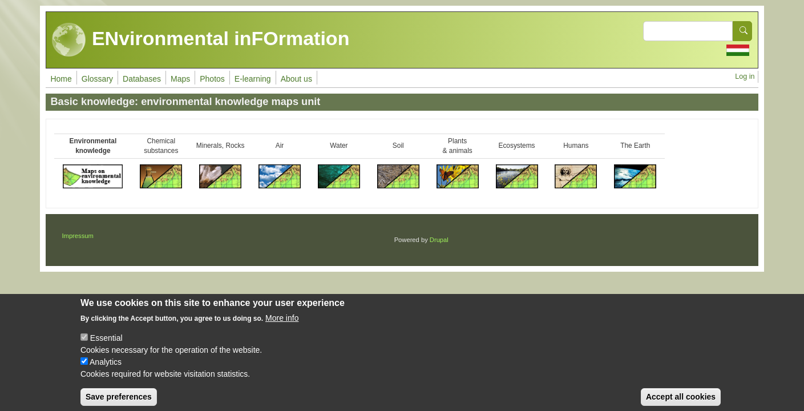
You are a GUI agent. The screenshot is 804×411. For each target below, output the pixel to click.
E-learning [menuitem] (253, 78)
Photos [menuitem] (212, 78)
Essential (106, 346)
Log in (744, 76)
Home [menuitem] (60, 78)
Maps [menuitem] (180, 78)
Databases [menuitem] (142, 78)
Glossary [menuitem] (97, 78)
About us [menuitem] (296, 78)
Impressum (77, 235)
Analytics (106, 370)
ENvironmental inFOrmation (200, 40)
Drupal (439, 239)
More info (281, 326)
